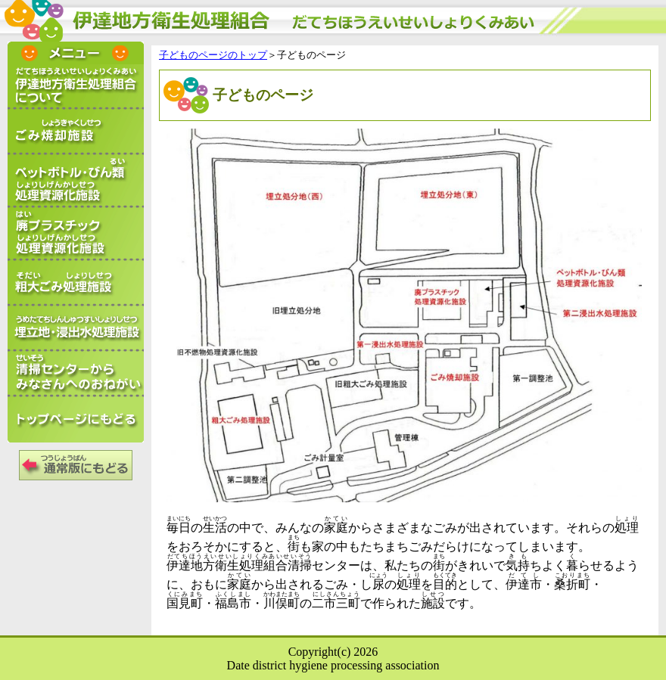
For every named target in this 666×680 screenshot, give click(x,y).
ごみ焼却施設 (76, 132)
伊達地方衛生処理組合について (76, 87)
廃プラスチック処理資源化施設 (76, 234)
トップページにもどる (76, 419)
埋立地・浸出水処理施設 (76, 329)
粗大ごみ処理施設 (76, 283)
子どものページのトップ (213, 55)
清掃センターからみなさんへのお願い (76, 374)
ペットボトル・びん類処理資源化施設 (76, 181)
